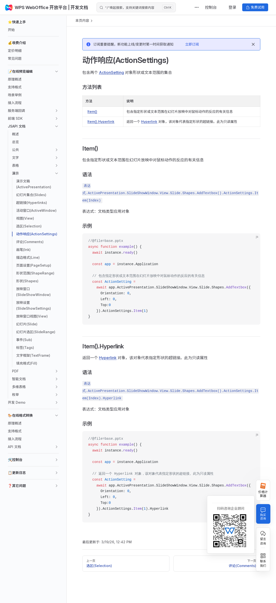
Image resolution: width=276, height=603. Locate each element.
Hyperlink (149, 121)
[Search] (136, 7)
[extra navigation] (196, 7)
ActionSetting (111, 72)
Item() (92, 111)
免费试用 (255, 7)
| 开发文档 (77, 7)
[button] (33, 22)
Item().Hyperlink (100, 121)
